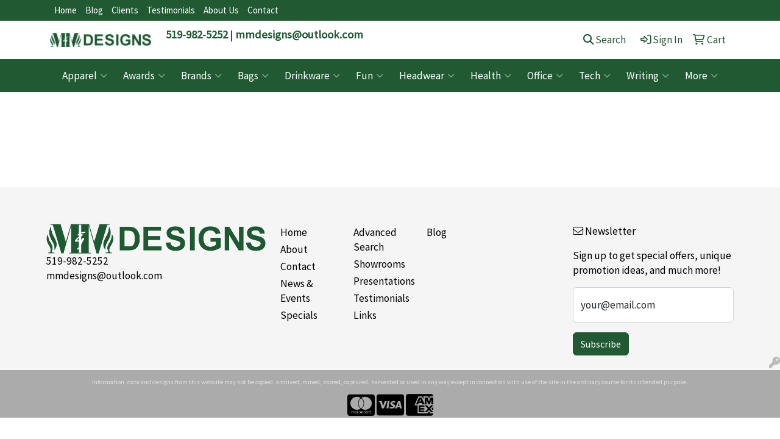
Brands (201, 75)
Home (65, 10)
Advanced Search (375, 240)
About (294, 249)
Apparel (84, 75)
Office (545, 75)
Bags (253, 75)
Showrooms (379, 264)
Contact (262, 10)
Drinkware (312, 75)
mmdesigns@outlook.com (299, 34)
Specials (298, 315)
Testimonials (171, 10)
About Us (221, 10)
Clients (125, 10)
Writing (647, 75)
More (701, 75)
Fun (369, 75)
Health (490, 75)
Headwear (427, 75)
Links (365, 315)
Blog (94, 10)
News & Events (296, 291)
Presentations (382, 281)
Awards (144, 75)
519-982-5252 (197, 34)
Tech (595, 75)
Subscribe (601, 344)
